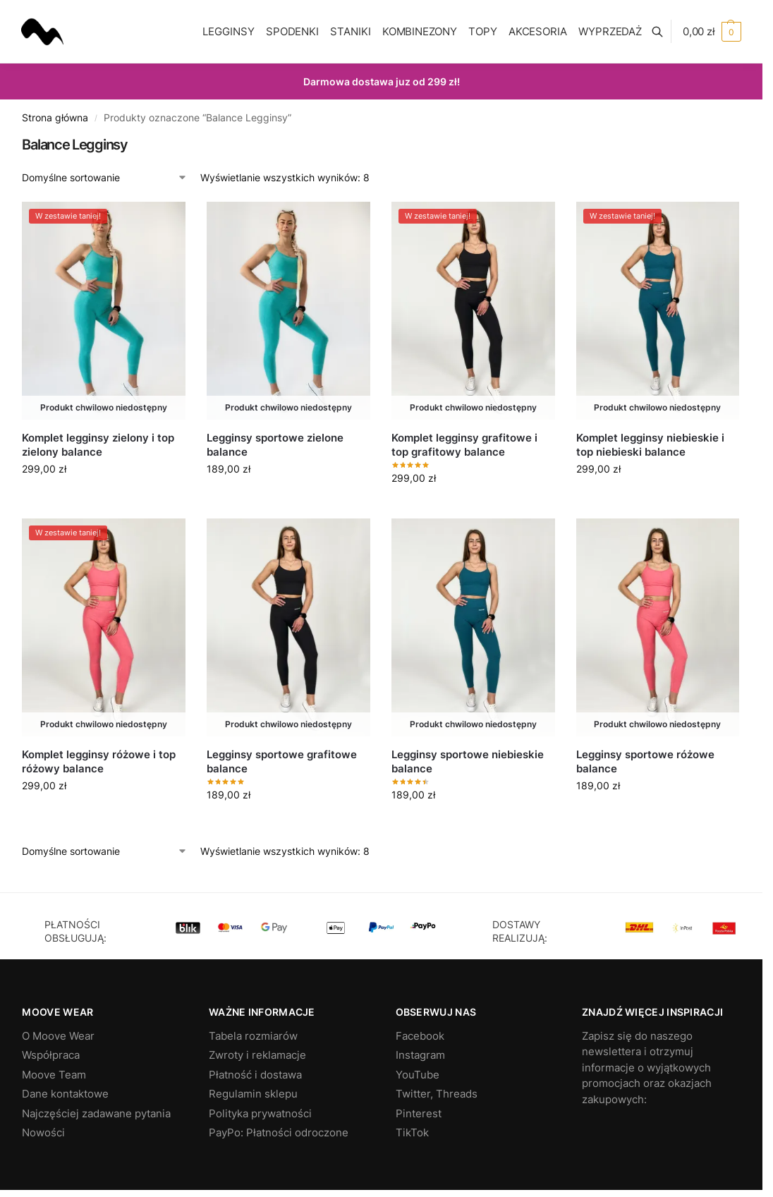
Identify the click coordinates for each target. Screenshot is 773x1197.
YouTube (417, 1074)
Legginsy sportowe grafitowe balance (282, 761)
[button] (712, 32)
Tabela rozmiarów (253, 1036)
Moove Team (54, 1074)
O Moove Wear (58, 1036)
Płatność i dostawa (255, 1074)
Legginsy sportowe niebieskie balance (467, 761)
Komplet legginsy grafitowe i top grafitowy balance (464, 444)
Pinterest (419, 1113)
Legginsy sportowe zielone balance (275, 444)
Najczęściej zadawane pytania (96, 1113)
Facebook (420, 1036)
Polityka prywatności (260, 1113)
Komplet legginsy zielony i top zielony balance (98, 444)
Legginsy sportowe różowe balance (645, 761)
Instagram (420, 1055)
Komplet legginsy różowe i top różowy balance (99, 761)
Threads (456, 1093)
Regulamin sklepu (253, 1093)
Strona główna (55, 117)
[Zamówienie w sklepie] (105, 177)
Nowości (43, 1132)
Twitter (413, 1093)
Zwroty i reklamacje (257, 1055)
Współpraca (51, 1055)
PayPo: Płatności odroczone (278, 1132)
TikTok (412, 1132)
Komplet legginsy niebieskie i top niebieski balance (650, 444)
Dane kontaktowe (65, 1093)
